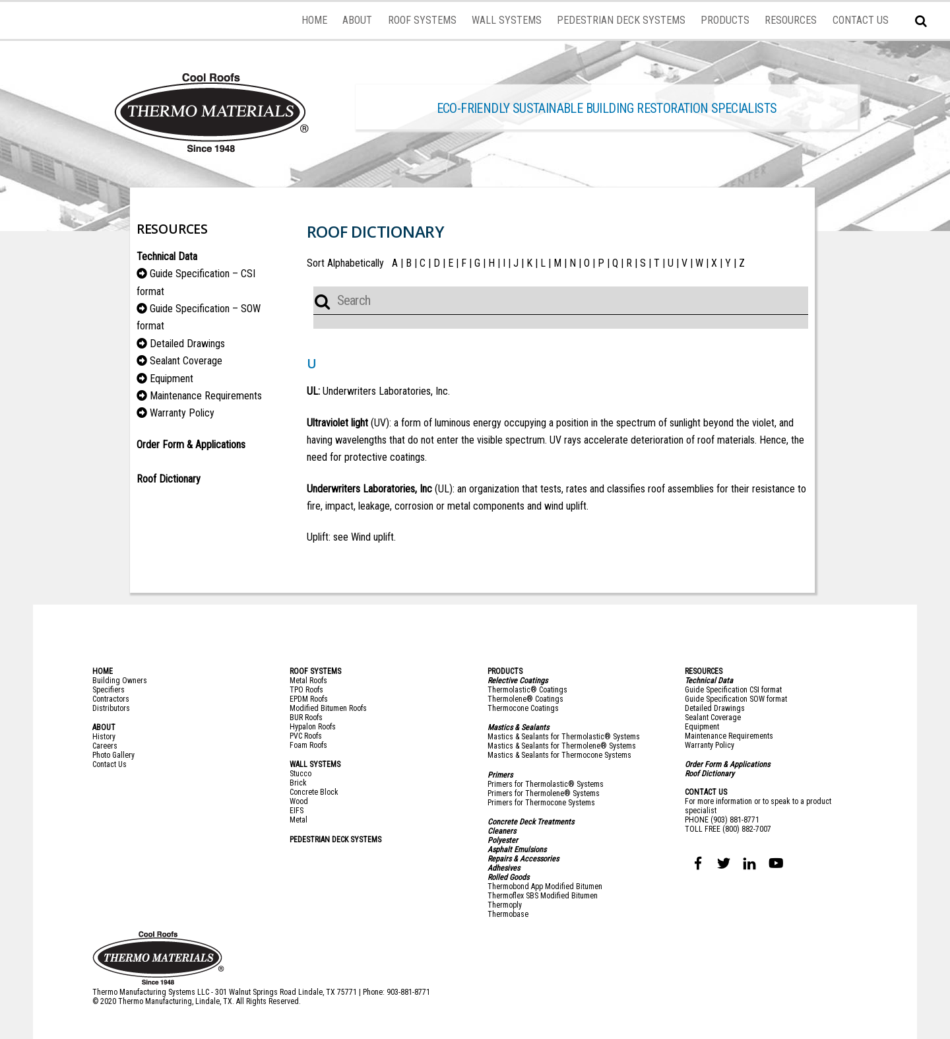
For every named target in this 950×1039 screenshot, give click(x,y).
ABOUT (357, 20)
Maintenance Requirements (206, 395)
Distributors (111, 708)
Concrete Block (314, 792)
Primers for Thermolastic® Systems (546, 784)
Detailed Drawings (187, 343)
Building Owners (119, 680)
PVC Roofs (306, 736)
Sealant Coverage (186, 360)
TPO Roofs (306, 689)
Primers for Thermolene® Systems (544, 793)
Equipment (171, 378)
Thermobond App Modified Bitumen (545, 886)
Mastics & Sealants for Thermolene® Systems (562, 746)
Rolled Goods (508, 877)
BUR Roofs (306, 717)
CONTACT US (861, 20)
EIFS (296, 810)
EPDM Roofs (309, 699)
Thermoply (505, 905)
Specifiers (108, 689)
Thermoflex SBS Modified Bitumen (543, 895)
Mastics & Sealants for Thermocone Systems (559, 755)
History (103, 736)
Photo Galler (111, 755)
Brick (298, 783)
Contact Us (109, 764)
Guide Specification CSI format (733, 689)
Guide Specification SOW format (736, 699)
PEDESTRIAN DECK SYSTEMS (621, 20)
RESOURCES (791, 20)
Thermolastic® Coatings (527, 689)
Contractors (110, 699)
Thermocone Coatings (523, 708)
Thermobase (508, 914)
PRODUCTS (725, 20)
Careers (104, 746)
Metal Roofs (308, 680)
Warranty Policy (182, 413)
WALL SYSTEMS (507, 20)
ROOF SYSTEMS (422, 20)
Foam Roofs (308, 745)
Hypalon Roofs (313, 726)
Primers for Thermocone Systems (541, 802)
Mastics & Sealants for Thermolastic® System (562, 736)
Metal (298, 819)
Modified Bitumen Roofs (328, 708)
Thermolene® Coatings (525, 699)
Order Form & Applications (191, 444)
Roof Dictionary (709, 773)
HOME (314, 20)
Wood (299, 801)
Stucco (300, 773)
